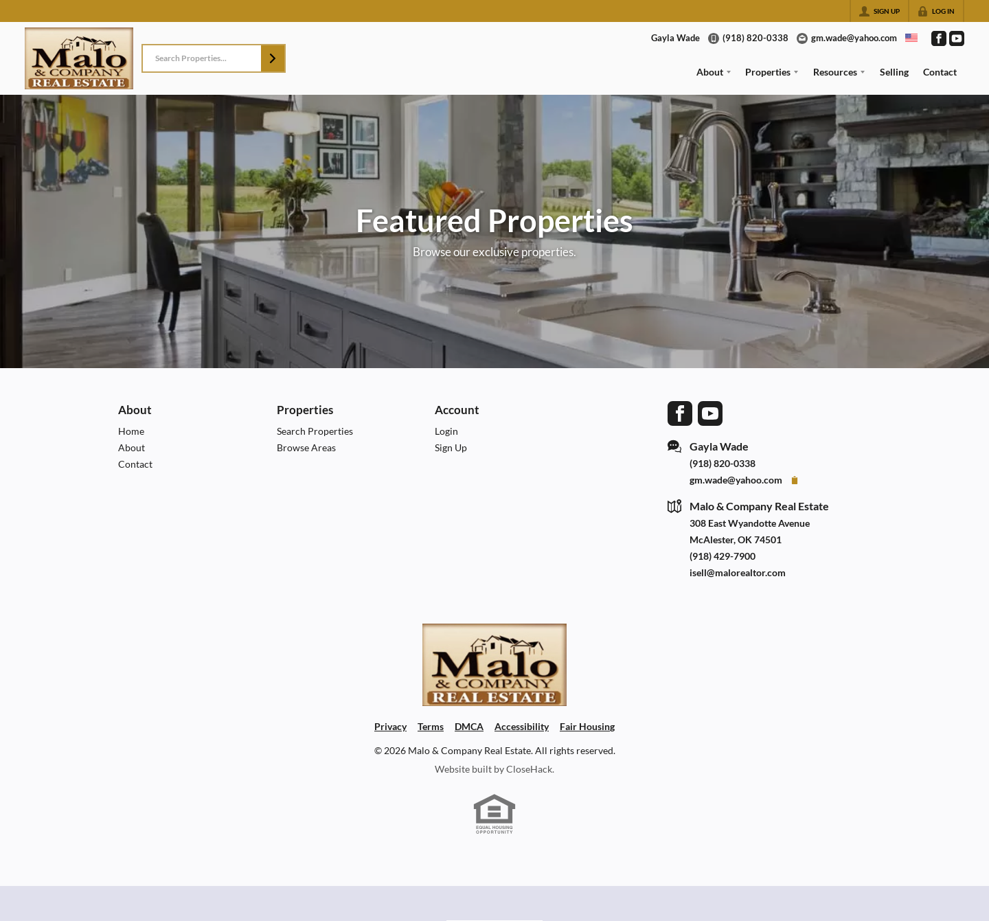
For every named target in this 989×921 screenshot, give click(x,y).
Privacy (390, 726)
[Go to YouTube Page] (956, 38)
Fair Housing (587, 726)
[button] (272, 58)
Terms (431, 726)
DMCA (469, 726)
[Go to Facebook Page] (938, 38)
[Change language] (911, 37)
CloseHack (529, 769)
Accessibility (521, 726)
